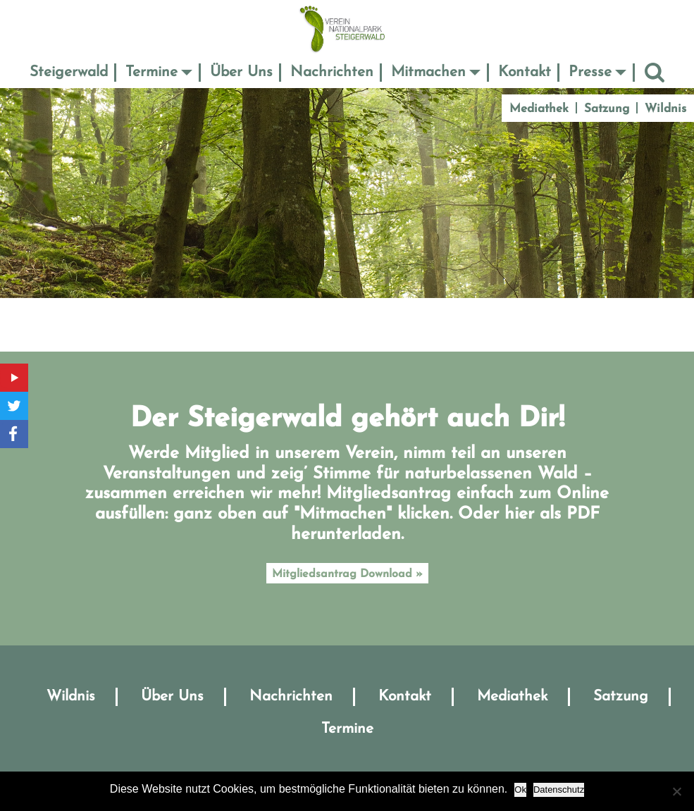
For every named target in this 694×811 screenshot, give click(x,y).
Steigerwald (69, 72)
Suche (654, 72)
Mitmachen (428, 72)
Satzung (606, 109)
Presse (590, 72)
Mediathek (539, 109)
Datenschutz (558, 789)
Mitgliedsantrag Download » (347, 574)
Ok (520, 789)
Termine (151, 72)
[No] (676, 791)
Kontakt (524, 72)
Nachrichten (331, 72)
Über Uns (241, 72)
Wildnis (665, 109)
